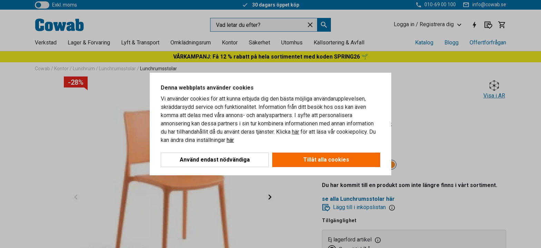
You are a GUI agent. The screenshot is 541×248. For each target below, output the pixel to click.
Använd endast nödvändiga (215, 159)
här (295, 131)
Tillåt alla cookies (326, 159)
